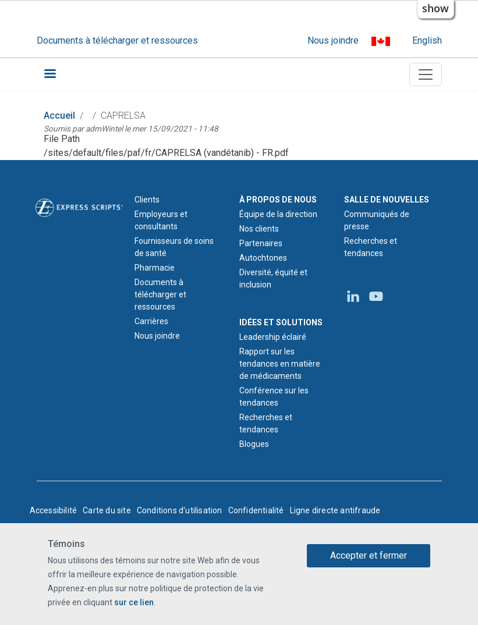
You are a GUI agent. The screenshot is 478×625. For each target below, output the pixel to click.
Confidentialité (256, 510)
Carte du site (107, 510)
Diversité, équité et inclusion (273, 278)
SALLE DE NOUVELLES (386, 199)
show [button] (435, 8)
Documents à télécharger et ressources (117, 40)
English (427, 40)
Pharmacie (154, 267)
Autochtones (263, 257)
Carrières (151, 321)
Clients (147, 199)
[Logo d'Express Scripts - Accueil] (79, 206)
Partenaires (260, 243)
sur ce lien (134, 602)
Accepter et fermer (368, 555)
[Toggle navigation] (425, 74)
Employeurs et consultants (160, 220)
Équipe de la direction (278, 214)
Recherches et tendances (265, 423)
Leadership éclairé (272, 337)
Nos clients (259, 228)
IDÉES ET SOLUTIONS (281, 322)
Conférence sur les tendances (274, 396)
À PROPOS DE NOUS (278, 199)
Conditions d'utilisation (179, 510)
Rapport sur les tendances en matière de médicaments (279, 364)
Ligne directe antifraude (335, 510)
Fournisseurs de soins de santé (174, 247)
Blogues (254, 444)
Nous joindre (333, 40)
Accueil (59, 115)
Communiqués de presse (376, 220)
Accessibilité (53, 510)
